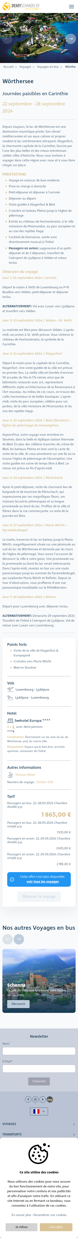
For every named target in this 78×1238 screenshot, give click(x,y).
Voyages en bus (48, 67)
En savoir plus (21, 1215)
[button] (71, 6)
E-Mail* (7, 1061)
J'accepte (56, 1227)
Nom (5, 1044)
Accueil (8, 67)
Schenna (16, 985)
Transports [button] (12, 1134)
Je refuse (21, 1227)
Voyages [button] (9, 1124)
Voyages (25, 67)
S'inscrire (39, 1081)
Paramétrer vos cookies (50, 1215)
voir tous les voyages (43, 882)
